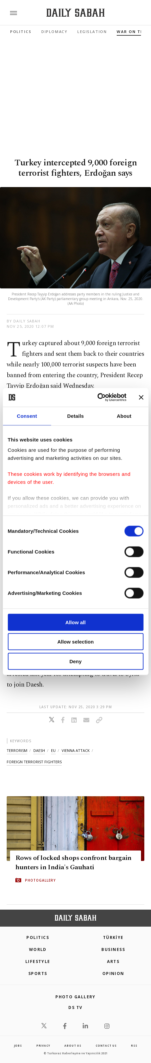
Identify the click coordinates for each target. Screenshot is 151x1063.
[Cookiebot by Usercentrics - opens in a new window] (97, 397)
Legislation (92, 31)
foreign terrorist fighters (34, 761)
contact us (106, 1045)
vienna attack (76, 750)
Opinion (113, 973)
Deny (75, 661)
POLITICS (37, 937)
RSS (134, 1045)
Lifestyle (37, 961)
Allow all (75, 622)
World (38, 949)
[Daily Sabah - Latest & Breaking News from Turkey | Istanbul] (75, 13)
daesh (39, 750)
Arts (113, 961)
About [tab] (124, 415)
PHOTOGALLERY (40, 880)
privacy (43, 1045)
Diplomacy (54, 31)
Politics (20, 31)
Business (113, 949)
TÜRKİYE (113, 937)
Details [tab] (75, 415)
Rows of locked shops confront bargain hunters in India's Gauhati (73, 862)
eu (53, 750)
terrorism (17, 750)
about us (72, 1045)
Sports (37, 973)
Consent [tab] (27, 415)
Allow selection (75, 642)
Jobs (18, 1045)
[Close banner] (141, 397)
